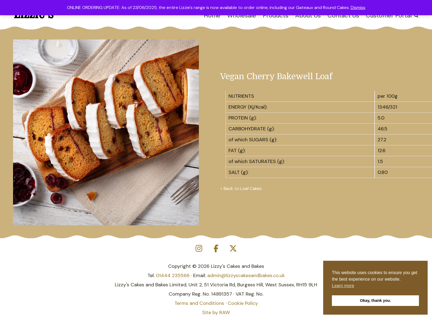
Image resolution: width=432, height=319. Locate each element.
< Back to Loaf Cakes (241, 188)
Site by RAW (216, 312)
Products (275, 15)
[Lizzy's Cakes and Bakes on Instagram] (198, 248)
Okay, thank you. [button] (375, 300)
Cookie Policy (243, 303)
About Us (308, 15)
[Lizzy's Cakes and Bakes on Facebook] (216, 248)
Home (212, 15)
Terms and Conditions (199, 303)
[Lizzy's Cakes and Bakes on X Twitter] (233, 248)
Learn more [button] (343, 285)
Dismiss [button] (358, 7)
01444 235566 (173, 275)
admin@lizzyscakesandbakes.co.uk (246, 275)
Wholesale (241, 15)
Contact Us (343, 15)
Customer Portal (389, 15)
